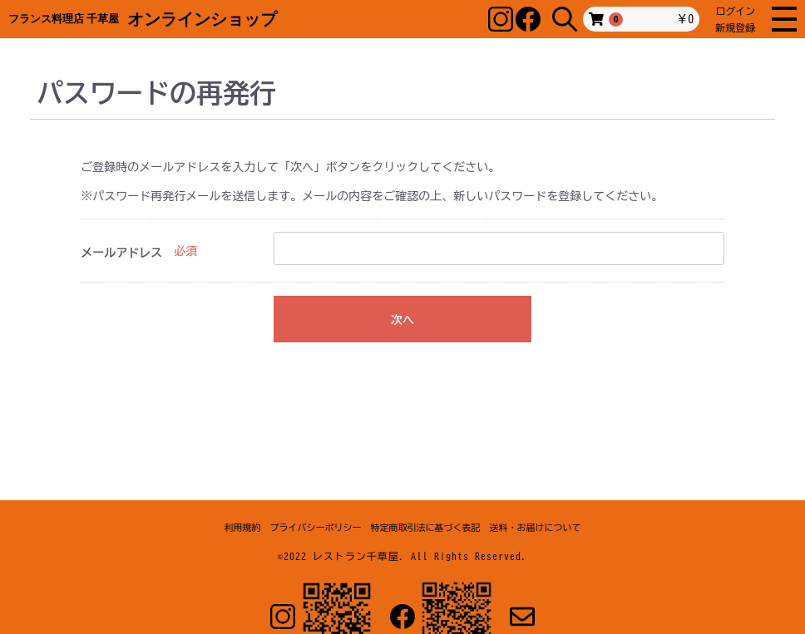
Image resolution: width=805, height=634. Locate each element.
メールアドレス (121, 252)
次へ (402, 320)
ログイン (735, 11)
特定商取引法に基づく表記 (426, 527)
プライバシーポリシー (316, 527)
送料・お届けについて (535, 527)
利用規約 (243, 527)
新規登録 (735, 27)
